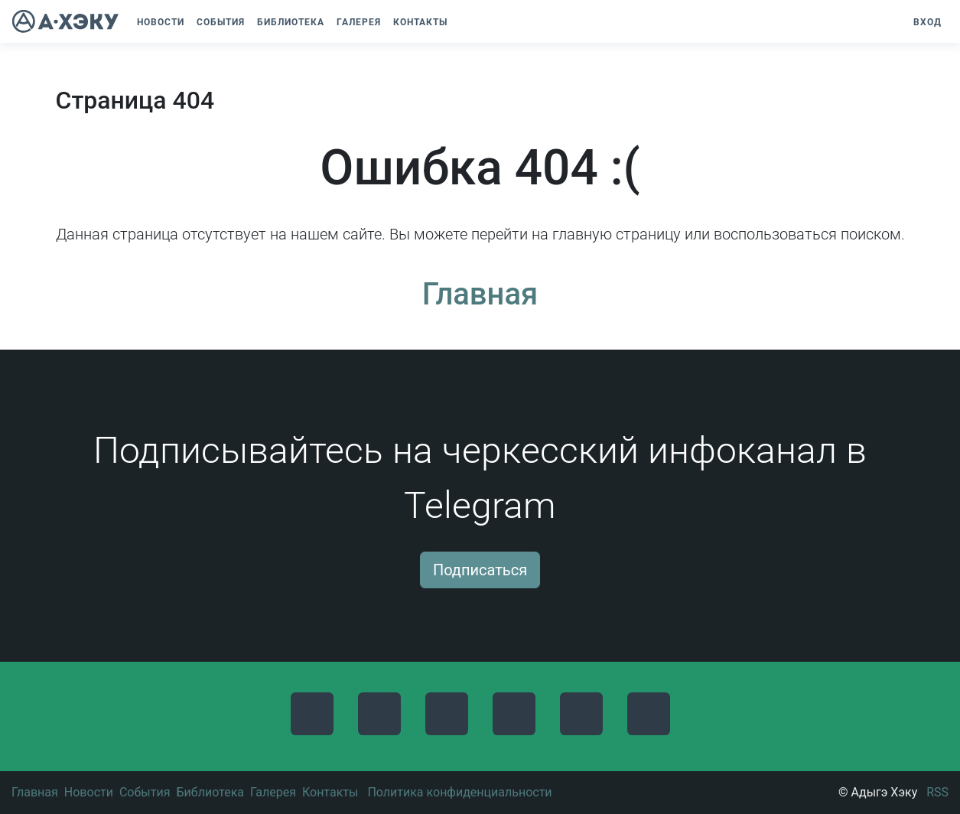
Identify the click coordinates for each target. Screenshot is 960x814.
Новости (88, 792)
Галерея (273, 792)
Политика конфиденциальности (459, 792)
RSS (937, 792)
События (145, 792)
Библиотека (210, 792)
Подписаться (480, 570)
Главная (480, 294)
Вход (927, 22)
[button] (461, 22)
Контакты (330, 792)
